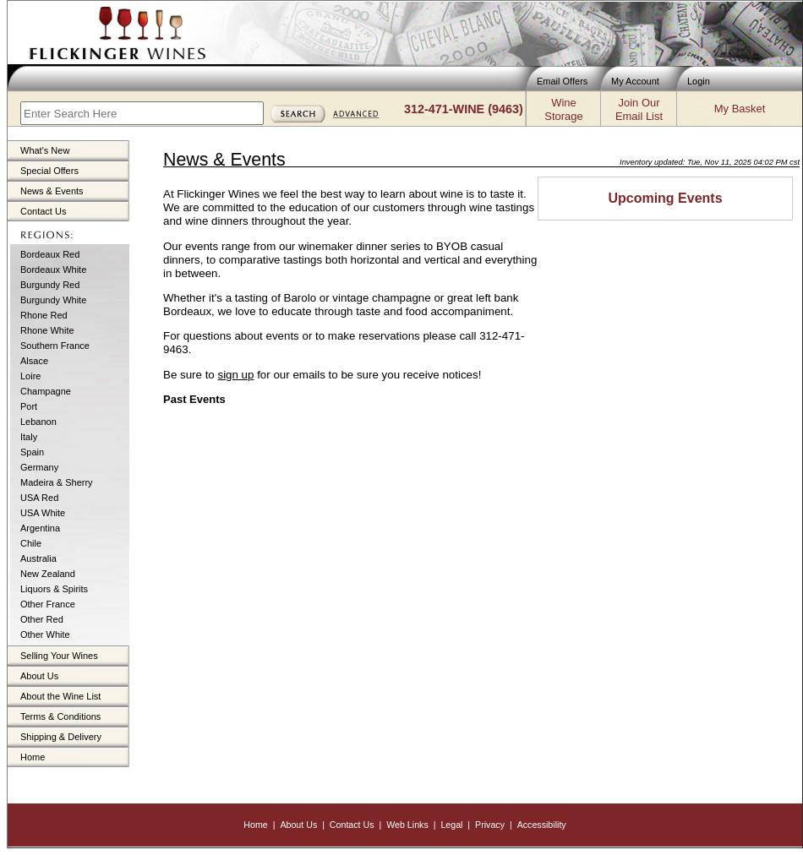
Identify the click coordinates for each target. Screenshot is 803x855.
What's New (44, 150)
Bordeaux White (53, 269)
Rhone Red (44, 315)
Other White (45, 634)
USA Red (39, 498)
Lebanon (38, 422)
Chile (30, 543)
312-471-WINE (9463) (463, 109)
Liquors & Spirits (54, 589)
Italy (28, 437)
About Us (39, 676)
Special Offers (49, 171)
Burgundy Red (49, 285)
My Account (635, 81)
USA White (42, 513)
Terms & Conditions (60, 716)
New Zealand (47, 574)
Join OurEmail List (639, 109)
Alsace (34, 361)
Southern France (55, 345)
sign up (235, 374)
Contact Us (43, 211)
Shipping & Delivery (60, 737)
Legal (451, 825)
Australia (38, 558)
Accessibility (541, 825)
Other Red (41, 619)
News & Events (52, 191)
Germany (39, 467)
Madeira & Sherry (56, 482)
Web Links (407, 825)
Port (28, 406)
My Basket (739, 108)
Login (698, 81)
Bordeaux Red (49, 254)
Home (32, 757)
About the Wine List (60, 696)
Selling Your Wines (59, 656)
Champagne (45, 391)
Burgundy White (53, 300)
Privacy (490, 825)
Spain (32, 452)
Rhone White (47, 330)
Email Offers (562, 81)
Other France (47, 604)
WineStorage (563, 109)
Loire (30, 376)
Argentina (40, 528)
